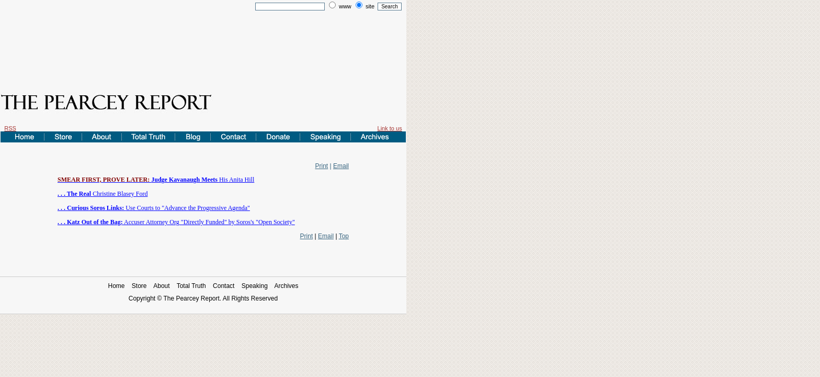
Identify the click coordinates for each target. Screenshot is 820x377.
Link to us (390, 128)
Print (321, 166)
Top (344, 236)
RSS (10, 128)
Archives (287, 286)
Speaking (255, 286)
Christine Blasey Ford (102, 193)
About (161, 286)
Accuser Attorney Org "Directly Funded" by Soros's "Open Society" (176, 222)
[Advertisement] (203, 43)
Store (139, 286)
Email (341, 166)
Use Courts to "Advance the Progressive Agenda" (154, 208)
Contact (223, 286)
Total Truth (191, 286)
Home (116, 286)
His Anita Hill (156, 179)
